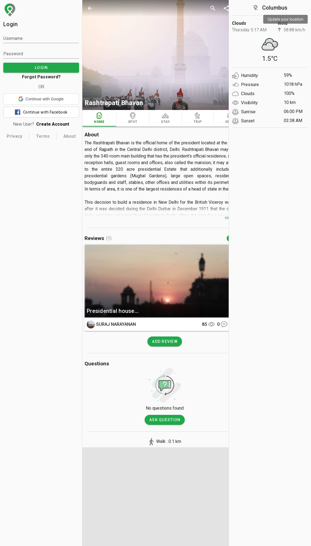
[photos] (164, 55)
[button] (41, 98)
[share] (226, 8)
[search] (213, 8)
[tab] (99, 118)
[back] (90, 8)
